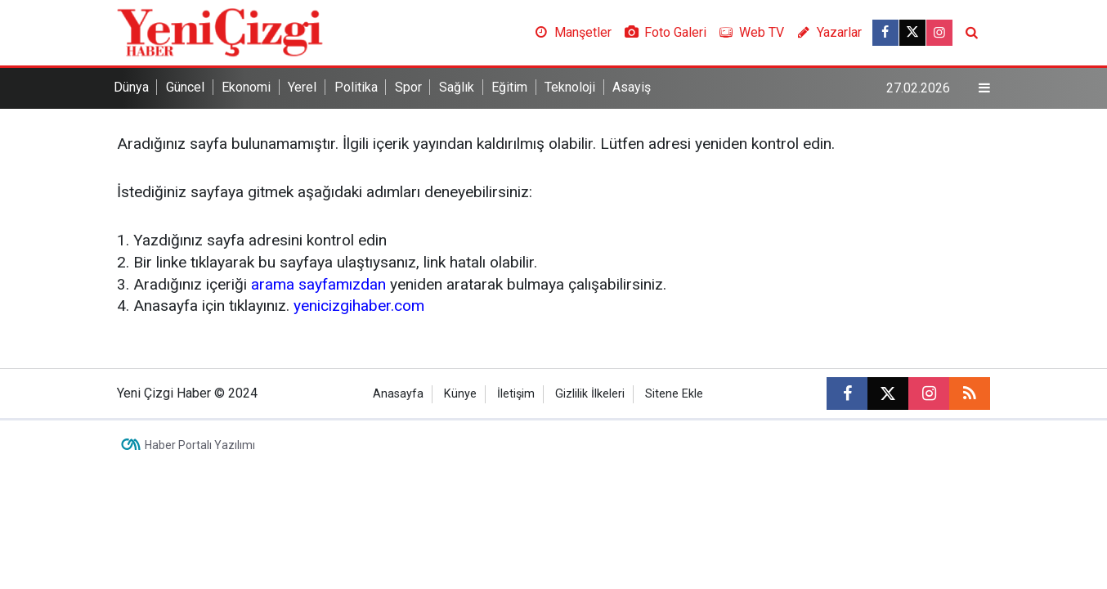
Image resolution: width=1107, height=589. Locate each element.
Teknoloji (570, 87)
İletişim (516, 394)
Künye (460, 394)
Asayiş (631, 87)
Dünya (131, 87)
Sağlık (456, 87)
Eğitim (509, 87)
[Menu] (984, 88)
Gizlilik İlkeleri (590, 394)
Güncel (185, 87)
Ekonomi (246, 87)
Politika (356, 87)
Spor (408, 87)
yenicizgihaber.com (359, 305)
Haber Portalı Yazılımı (200, 445)
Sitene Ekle (674, 394)
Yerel (302, 87)
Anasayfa (398, 394)
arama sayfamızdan (318, 284)
